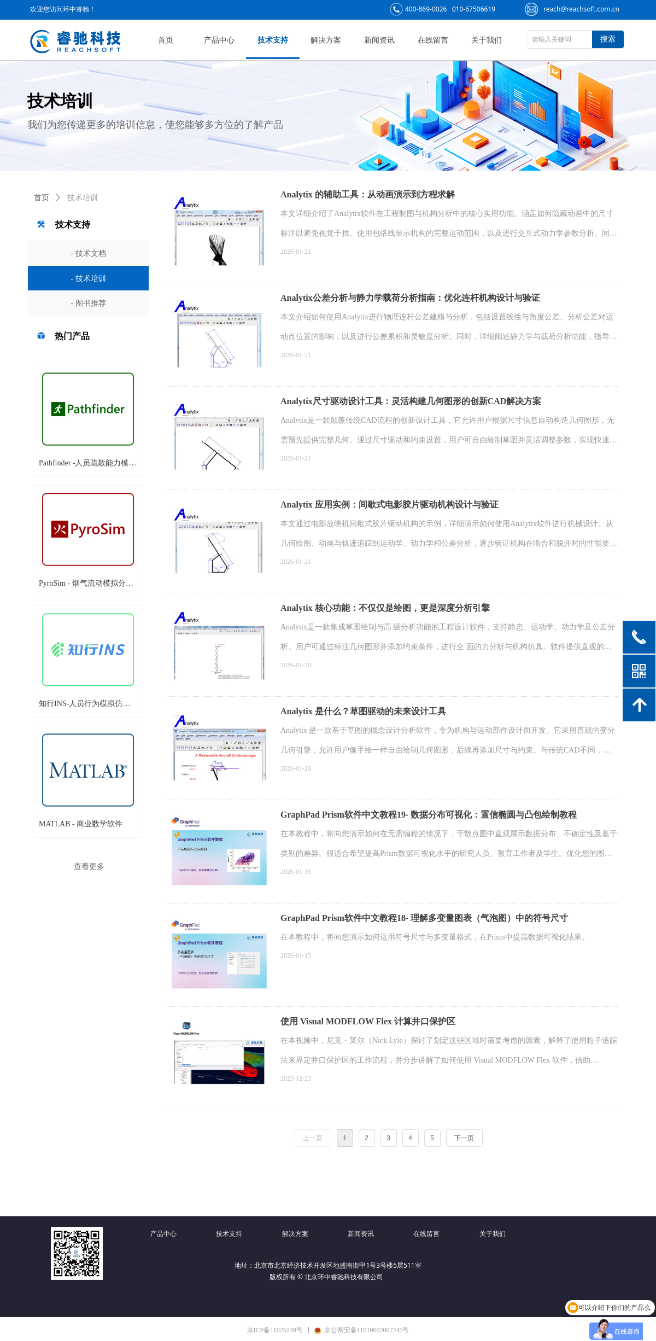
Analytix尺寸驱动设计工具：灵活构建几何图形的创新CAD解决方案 (410, 401)
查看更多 (89, 866)
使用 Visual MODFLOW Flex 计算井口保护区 (367, 1021)
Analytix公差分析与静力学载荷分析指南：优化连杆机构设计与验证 (410, 297)
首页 (41, 198)
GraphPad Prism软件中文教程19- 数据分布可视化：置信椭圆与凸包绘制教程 (428, 814)
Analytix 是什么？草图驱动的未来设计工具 (363, 711)
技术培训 (82, 198)
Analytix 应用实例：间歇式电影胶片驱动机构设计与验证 (389, 504)
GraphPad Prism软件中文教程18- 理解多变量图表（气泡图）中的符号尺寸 (424, 918)
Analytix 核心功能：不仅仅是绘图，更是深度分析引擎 (385, 608)
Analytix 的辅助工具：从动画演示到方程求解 (367, 194)
